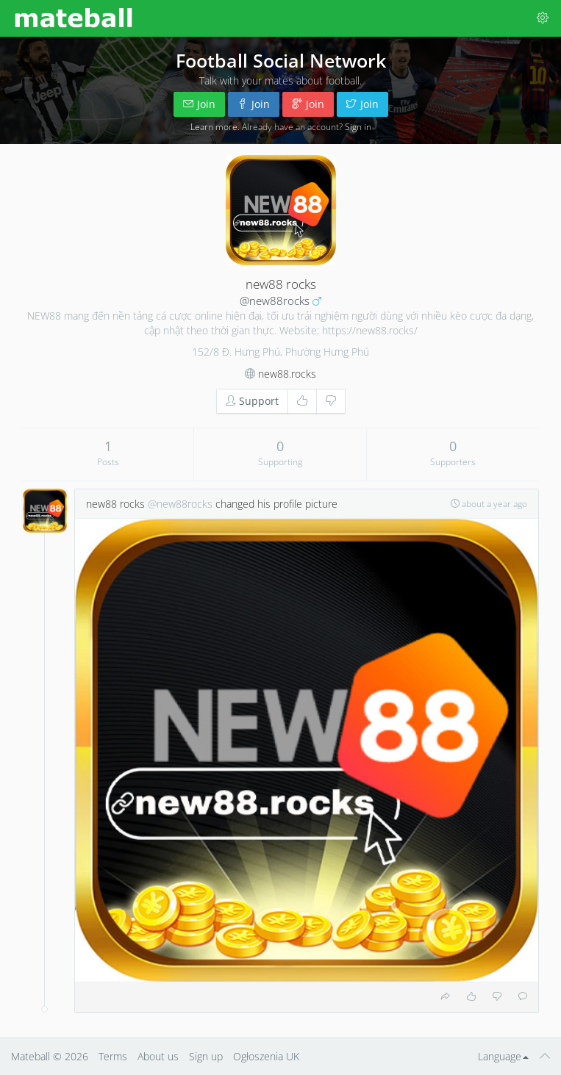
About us (158, 1056)
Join (199, 104)
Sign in (358, 126)
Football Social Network (281, 60)
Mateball (30, 1056)
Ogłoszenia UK (266, 1056)
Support (252, 401)
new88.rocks (287, 374)
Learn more (213, 126)
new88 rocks (115, 504)
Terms (113, 1056)
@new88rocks (275, 301)
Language (503, 1056)
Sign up (206, 1056)
